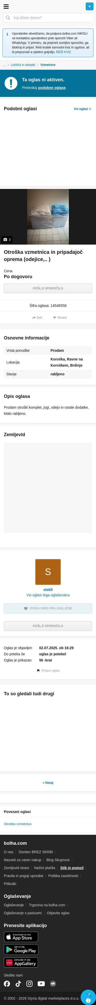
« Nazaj (48, 783)
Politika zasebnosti (63, 876)
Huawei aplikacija (21, 962)
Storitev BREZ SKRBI (35, 852)
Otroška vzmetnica (17, 824)
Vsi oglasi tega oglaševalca (48, 595)
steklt (48, 590)
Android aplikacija (21, 949)
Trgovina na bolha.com (47, 905)
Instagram (29, 984)
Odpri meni (6, 6)
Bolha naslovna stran (48, 6)
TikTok (18, 984)
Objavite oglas (58, 913)
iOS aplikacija (21, 937)
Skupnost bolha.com (53, 984)
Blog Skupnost (57, 860)
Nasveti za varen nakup (22, 860)
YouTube (41, 984)
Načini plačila (44, 868)
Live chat (88, 997)
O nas (8, 852)
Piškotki (10, 884)
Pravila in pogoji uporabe (23, 876)
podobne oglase (52, 88)
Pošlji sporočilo (48, 288)
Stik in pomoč (72, 868)
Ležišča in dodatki (23, 65)
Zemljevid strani (16, 868)
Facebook (7, 984)
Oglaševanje (14, 905)
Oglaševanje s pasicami (23, 913)
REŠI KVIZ (63, 52)
